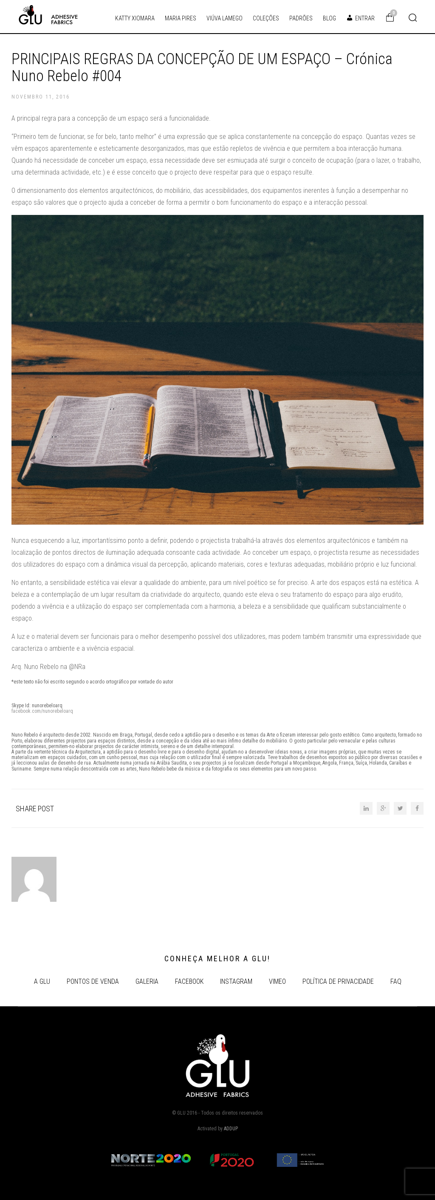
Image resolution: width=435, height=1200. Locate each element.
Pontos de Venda (93, 981)
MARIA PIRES (180, 18)
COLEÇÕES (266, 18)
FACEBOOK (189, 981)
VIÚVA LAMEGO (224, 18)
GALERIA (147, 981)
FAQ (395, 981)
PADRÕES (301, 18)
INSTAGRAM (236, 981)
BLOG (329, 18)
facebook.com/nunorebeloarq (42, 711)
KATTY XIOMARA (135, 18)
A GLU (42, 981)
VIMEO (277, 981)
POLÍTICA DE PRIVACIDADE (338, 981)
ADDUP (231, 1129)
